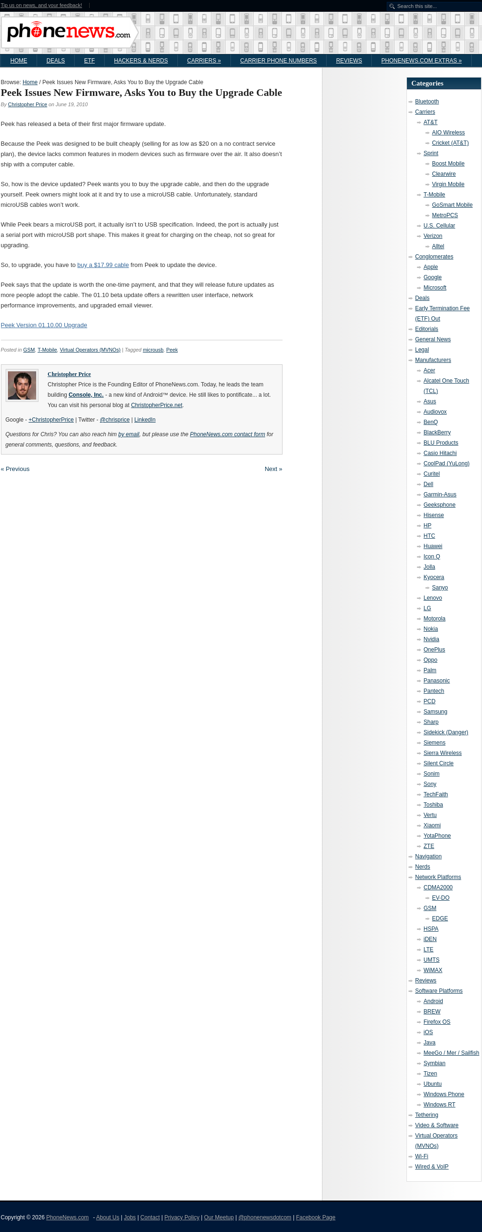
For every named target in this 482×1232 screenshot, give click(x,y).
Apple (431, 267)
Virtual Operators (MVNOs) (90, 350)
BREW (432, 1011)
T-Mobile (47, 350)
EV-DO (441, 898)
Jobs (130, 1217)
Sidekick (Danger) (446, 732)
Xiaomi (432, 825)
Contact (150, 1217)
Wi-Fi (421, 1156)
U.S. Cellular (439, 225)
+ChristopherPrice (51, 419)
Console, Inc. (86, 395)
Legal (422, 349)
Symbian (435, 1063)
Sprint (431, 153)
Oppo (430, 660)
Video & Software (437, 1125)
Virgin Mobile (448, 184)
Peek (172, 350)
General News (433, 339)
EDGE (440, 918)
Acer (430, 370)
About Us (107, 1217)
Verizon (433, 236)
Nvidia (431, 639)
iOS (428, 1032)
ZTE (429, 846)
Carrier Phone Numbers (278, 60)
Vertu (430, 815)
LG (427, 608)
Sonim (432, 773)
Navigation (428, 856)
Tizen (430, 1073)
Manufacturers (433, 360)
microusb (153, 350)
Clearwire (444, 174)
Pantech (434, 691)
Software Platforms (439, 991)
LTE (429, 949)
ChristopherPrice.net (156, 405)
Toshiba (433, 804)
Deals (55, 60)
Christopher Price (27, 104)
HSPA (431, 929)
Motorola (435, 618)
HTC (430, 536)
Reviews (349, 60)
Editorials (426, 329)
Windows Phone (444, 1094)
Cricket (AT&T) (450, 143)
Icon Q (432, 556)
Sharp (431, 722)
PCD (430, 701)
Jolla (430, 567)
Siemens (435, 742)
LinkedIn (144, 419)
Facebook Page (316, 1217)
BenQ (431, 422)
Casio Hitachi (440, 453)
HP (428, 525)
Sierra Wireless (443, 753)
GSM (29, 350)
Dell (429, 484)
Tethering (426, 1115)
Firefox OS (437, 1022)
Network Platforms (438, 877)
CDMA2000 (438, 887)
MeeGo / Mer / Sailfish (452, 1053)
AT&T (431, 122)
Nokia (431, 629)
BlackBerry (437, 432)
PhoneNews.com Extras (421, 60)
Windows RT (440, 1104)
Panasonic (437, 680)
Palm (430, 670)
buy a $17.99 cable (103, 264)
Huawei (433, 546)
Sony (430, 784)
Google (433, 277)
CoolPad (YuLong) (447, 463)
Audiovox (435, 411)
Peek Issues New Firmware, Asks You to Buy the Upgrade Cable (142, 92)
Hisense (434, 515)
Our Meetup (219, 1217)
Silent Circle (439, 763)
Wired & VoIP (432, 1166)
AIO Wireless (448, 132)
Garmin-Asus (440, 494)
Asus (430, 401)
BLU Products (441, 442)
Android (433, 1001)
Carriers (204, 60)
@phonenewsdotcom (264, 1217)
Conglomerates (434, 256)
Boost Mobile (448, 163)
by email (128, 434)
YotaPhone (437, 835)
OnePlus (434, 649)
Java (430, 1042)
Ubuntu (433, 1084)
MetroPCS (445, 215)
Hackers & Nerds (141, 60)
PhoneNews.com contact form (227, 434)
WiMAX (433, 970)
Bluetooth (427, 101)
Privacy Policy (181, 1217)
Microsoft (435, 287)
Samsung (436, 711)
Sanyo (440, 587)
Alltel (438, 246)
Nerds (422, 866)
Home (18, 60)
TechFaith (436, 794)
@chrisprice (115, 419)
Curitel (432, 474)
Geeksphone (440, 505)
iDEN (430, 939)
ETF (89, 60)
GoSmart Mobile (452, 205)
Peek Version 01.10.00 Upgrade (44, 325)
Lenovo (433, 598)
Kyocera (434, 577)
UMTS (432, 960)
